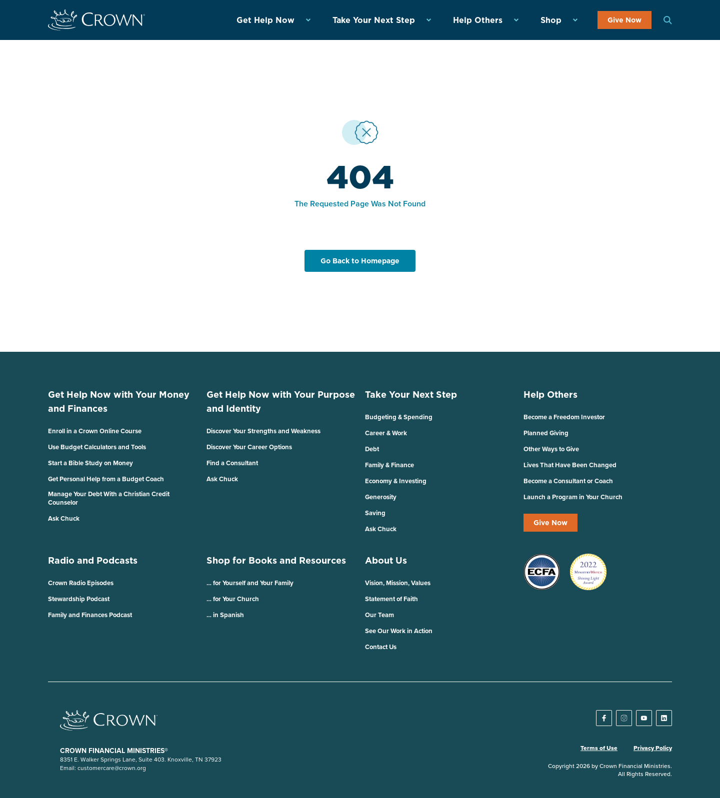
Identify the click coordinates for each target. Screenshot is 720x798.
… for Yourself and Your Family (250, 583)
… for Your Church (232, 599)
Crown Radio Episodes (81, 583)
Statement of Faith (391, 599)
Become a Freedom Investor (564, 417)
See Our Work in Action (398, 631)
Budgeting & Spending (398, 417)
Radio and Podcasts (93, 560)
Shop (551, 19)
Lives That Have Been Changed (570, 465)
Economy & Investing (395, 481)
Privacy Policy (653, 748)
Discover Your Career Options (249, 447)
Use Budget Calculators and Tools (97, 447)
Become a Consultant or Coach (568, 481)
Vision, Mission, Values (397, 583)
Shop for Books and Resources (276, 560)
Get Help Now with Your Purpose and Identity (280, 401)
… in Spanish (225, 615)
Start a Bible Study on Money (90, 463)
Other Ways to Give (551, 449)
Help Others (477, 19)
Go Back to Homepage (360, 261)
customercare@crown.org (112, 768)
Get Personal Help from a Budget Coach (106, 479)
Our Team (379, 615)
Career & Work (386, 433)
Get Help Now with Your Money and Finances (119, 401)
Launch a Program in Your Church (573, 497)
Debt (372, 449)
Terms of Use (599, 748)
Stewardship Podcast (79, 599)
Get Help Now (265, 19)
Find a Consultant (232, 463)
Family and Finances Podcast (90, 615)
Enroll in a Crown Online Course (95, 431)
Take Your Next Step (373, 19)
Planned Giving (546, 433)
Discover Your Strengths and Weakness (263, 431)
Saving (375, 513)
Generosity (380, 497)
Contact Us (380, 647)
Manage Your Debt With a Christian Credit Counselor (109, 498)
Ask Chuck (64, 518)
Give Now (625, 20)
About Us (386, 560)
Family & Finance (389, 465)
